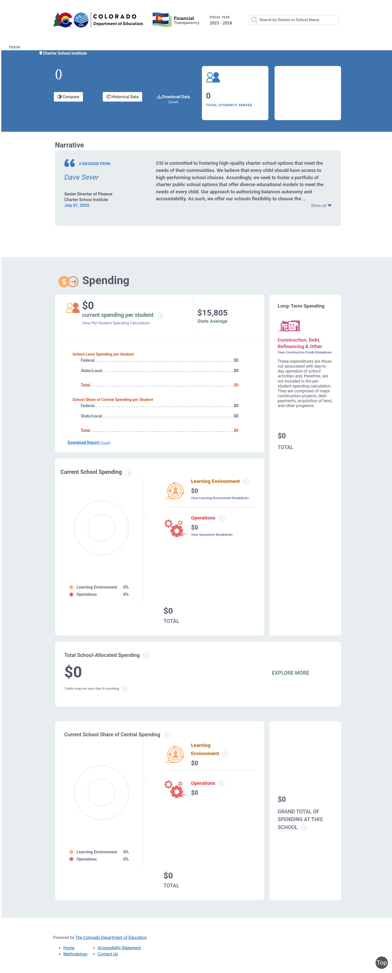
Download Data (173, 99)
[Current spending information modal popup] (128, 472)
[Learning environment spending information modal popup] (246, 481)
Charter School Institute (63, 53)
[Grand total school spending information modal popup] (304, 827)
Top (382, 962)
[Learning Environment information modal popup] (225, 753)
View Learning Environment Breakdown (220, 498)
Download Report (89, 442)
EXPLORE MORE (290, 673)
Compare (68, 96)
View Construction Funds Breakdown (305, 352)
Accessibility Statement (119, 947)
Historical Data (122, 96)
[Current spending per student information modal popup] (160, 315)
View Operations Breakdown (212, 535)
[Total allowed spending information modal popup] (146, 655)
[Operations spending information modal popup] (221, 518)
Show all (321, 205)
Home (14, 47)
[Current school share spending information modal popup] (166, 735)
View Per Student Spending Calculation (116, 323)
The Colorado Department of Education (111, 937)
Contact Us (108, 954)
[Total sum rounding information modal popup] (124, 688)
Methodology (75, 954)
